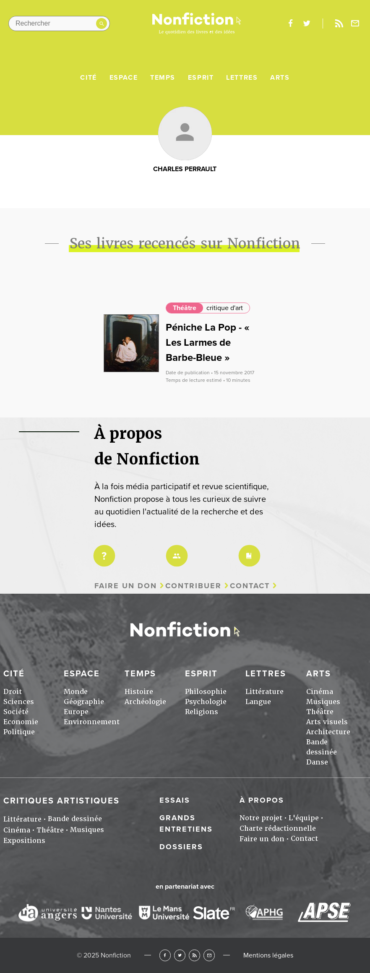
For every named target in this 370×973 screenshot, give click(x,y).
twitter (307, 23)
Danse (317, 762)
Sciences (18, 701)
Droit (12, 691)
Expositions (24, 840)
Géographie (84, 701)
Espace (123, 77)
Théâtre (184, 308)
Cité (88, 77)
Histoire (139, 691)
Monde (76, 691)
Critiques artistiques (61, 801)
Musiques (323, 701)
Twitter (179, 955)
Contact (250, 586)
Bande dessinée (75, 818)
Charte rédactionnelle (278, 828)
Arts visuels (327, 721)
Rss (339, 23)
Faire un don (125, 586)
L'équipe (304, 818)
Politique (19, 732)
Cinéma (319, 691)
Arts (279, 77)
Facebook (165, 955)
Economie (20, 721)
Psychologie (206, 701)
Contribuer (193, 586)
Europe (76, 711)
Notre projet (261, 818)
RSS (194, 955)
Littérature (264, 691)
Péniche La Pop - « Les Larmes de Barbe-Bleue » (208, 342)
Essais (174, 800)
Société (16, 711)
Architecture (328, 732)
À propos (262, 800)
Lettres (242, 77)
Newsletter (355, 23)
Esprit (201, 77)
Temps (162, 77)
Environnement (92, 721)
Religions (201, 711)
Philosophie (206, 691)
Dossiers (181, 846)
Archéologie (145, 701)
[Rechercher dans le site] (59, 23)
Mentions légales (268, 955)
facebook (290, 23)
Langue (258, 701)
